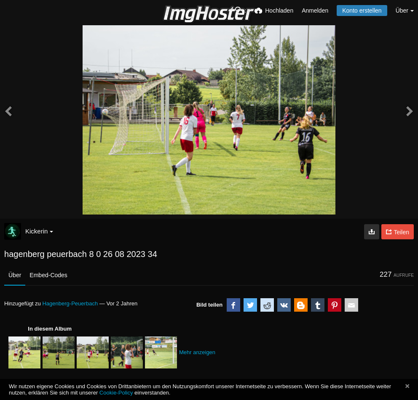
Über (14, 275)
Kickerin (39, 231)
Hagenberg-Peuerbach (70, 303)
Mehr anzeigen (197, 352)
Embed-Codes (48, 275)
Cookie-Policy (116, 392)
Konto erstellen (361, 10)
